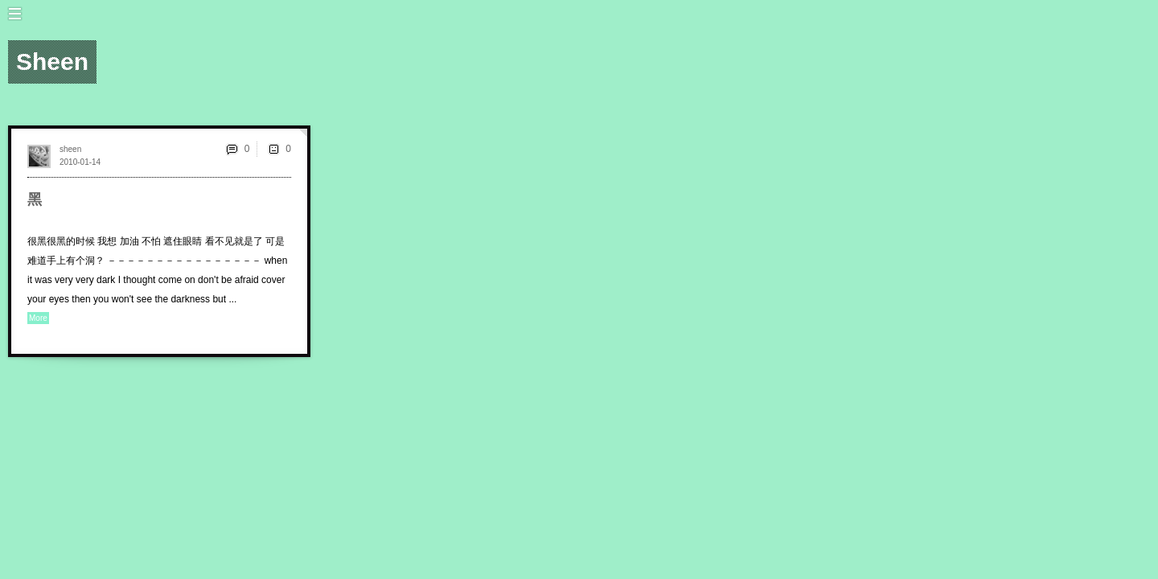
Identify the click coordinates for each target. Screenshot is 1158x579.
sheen (70, 149)
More (38, 318)
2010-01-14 (80, 162)
